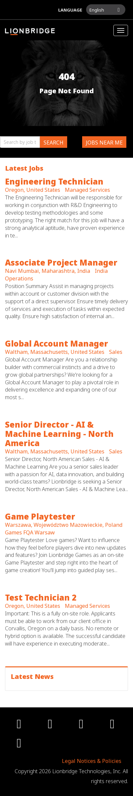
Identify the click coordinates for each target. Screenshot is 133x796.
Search (54, 142)
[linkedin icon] (20, 745)
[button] (105, 9)
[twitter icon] (51, 726)
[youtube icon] (113, 726)
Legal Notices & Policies (91, 761)
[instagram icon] (82, 726)
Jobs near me (104, 142)
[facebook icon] (20, 726)
